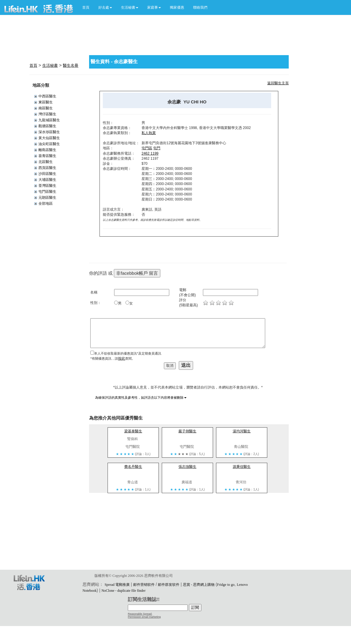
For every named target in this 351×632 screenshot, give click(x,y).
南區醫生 (45, 108)
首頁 (85, 7)
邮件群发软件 (168, 585)
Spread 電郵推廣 (117, 585)
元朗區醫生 (47, 197)
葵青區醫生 (47, 156)
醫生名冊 (70, 65)
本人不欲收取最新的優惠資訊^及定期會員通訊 (127, 353)
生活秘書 (50, 65)
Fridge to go (225, 585)
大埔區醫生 (47, 180)
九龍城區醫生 (49, 120)
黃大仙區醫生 (49, 138)
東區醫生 (45, 102)
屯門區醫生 (47, 192)
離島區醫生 (47, 150)
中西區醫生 (47, 96)
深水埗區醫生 (49, 132)
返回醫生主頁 (278, 83)
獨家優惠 (177, 7)
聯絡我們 (200, 7)
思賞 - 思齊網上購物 (199, 585)
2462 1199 (150, 153)
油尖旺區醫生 (49, 144)
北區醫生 (45, 162)
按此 (121, 358)
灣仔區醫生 (47, 114)
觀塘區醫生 (47, 126)
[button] (105, 7)
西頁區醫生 (47, 168)
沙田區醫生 (47, 174)
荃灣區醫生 (47, 186)
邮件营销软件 (144, 585)
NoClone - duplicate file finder (123, 590)
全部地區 (45, 203)
